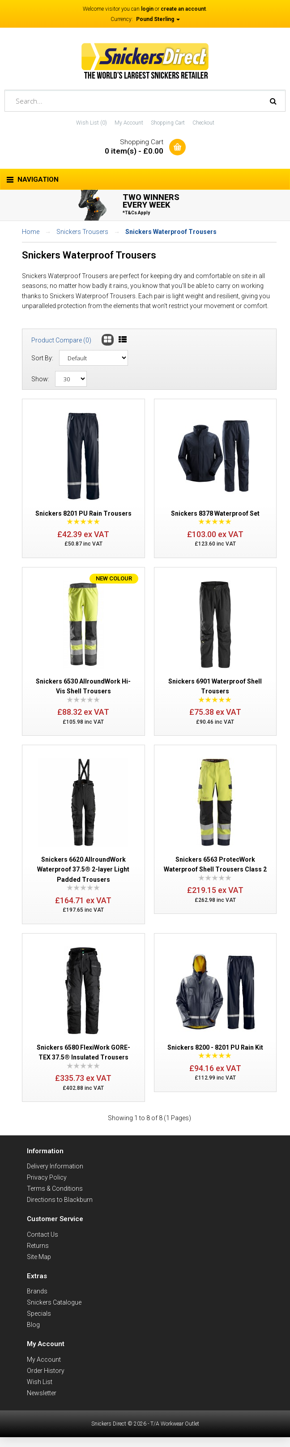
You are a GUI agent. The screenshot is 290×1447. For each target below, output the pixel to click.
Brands (37, 1291)
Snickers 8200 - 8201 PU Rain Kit (215, 1047)
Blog (33, 1324)
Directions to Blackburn (60, 1199)
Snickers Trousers (82, 231)
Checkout (203, 123)
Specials (39, 1313)
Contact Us (42, 1234)
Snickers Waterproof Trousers (171, 231)
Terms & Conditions (55, 1188)
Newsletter (41, 1393)
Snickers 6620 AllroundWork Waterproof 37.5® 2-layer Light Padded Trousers (83, 869)
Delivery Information (55, 1166)
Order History (45, 1370)
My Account (129, 123)
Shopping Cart (168, 123)
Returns (38, 1245)
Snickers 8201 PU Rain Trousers (83, 513)
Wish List (39, 1381)
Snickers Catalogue (54, 1302)
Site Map (39, 1256)
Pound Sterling (158, 19)
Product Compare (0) (61, 340)
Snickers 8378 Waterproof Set (215, 513)
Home (30, 231)
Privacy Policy (47, 1177)
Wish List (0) (91, 123)
